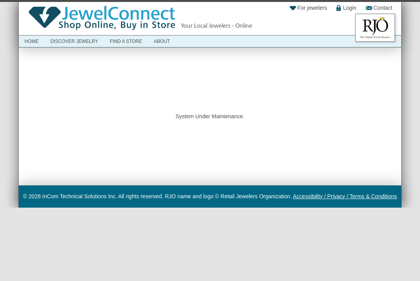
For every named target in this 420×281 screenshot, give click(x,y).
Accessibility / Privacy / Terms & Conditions (345, 196)
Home (32, 41)
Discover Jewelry (74, 41)
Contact (383, 8)
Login (349, 8)
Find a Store (126, 41)
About (162, 41)
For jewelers (312, 8)
